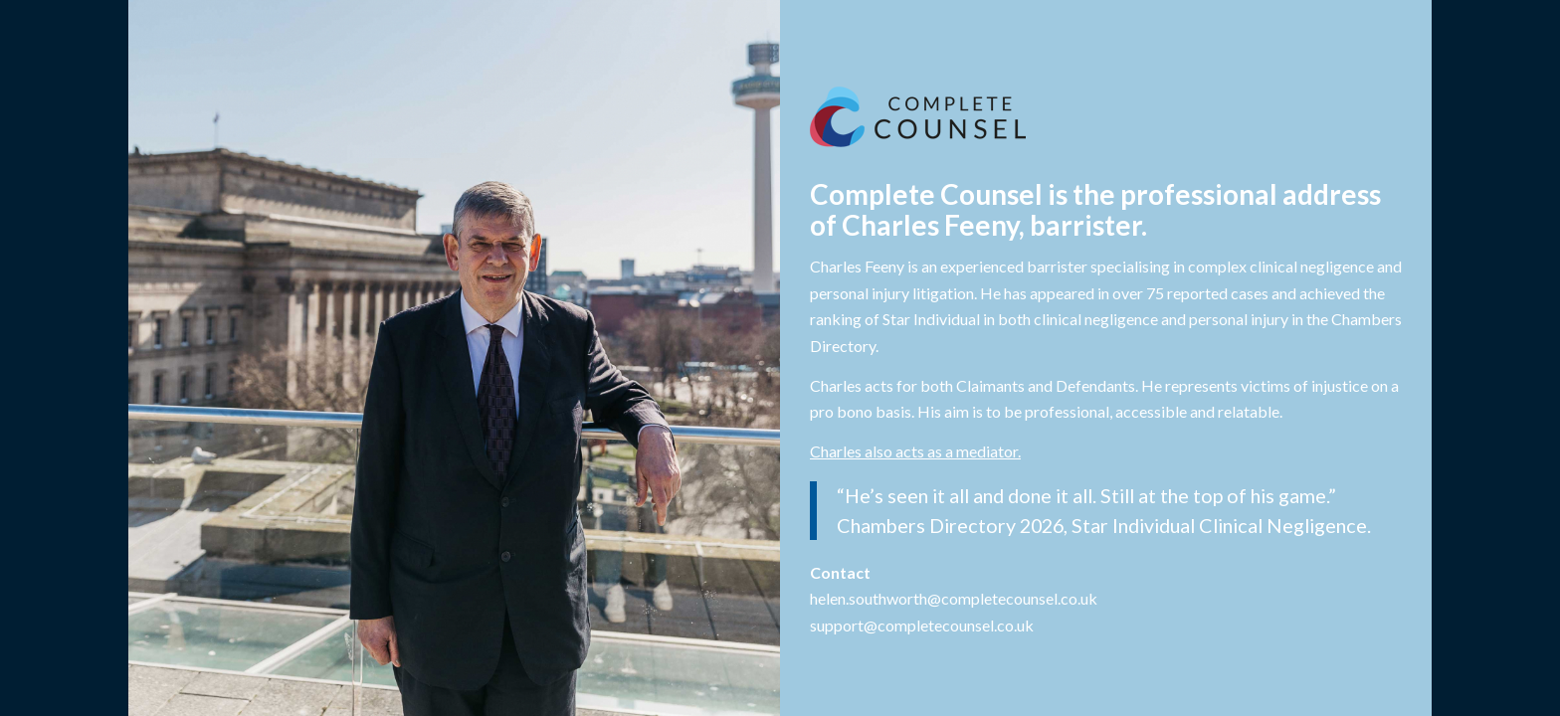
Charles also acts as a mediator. (915, 451)
